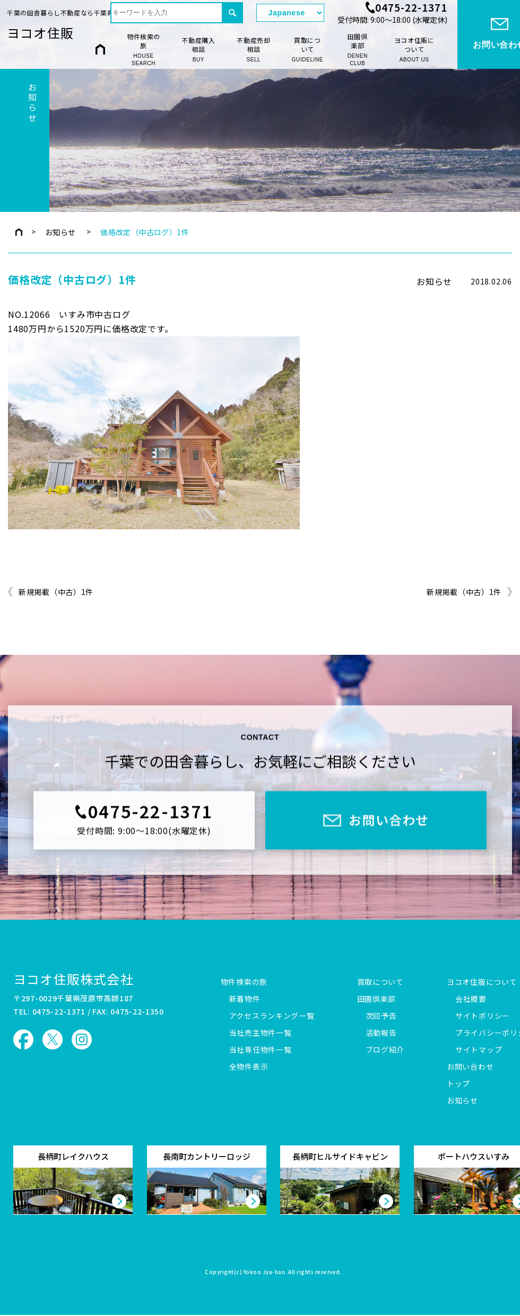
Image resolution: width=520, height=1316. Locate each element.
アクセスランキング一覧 (272, 1016)
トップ (458, 1084)
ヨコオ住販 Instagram (82, 1039)
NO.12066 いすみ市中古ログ (69, 314)
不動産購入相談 (198, 49)
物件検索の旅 (143, 50)
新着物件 (245, 999)
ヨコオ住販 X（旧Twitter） (52, 1039)
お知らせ (60, 232)
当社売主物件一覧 (260, 1033)
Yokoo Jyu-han (264, 1272)
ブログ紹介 (385, 1050)
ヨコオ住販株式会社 (73, 979)
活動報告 (381, 1033)
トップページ (18, 232)
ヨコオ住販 (40, 32)
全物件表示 (248, 1067)
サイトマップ (478, 1050)
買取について (307, 49)
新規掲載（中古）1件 (56, 592)
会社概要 (471, 999)
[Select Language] (290, 13)
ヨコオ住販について (414, 49)
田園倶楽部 (357, 50)
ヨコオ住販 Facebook (23, 1039)
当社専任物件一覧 (260, 1050)
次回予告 (381, 1016)
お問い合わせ (470, 1067)
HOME (100, 49)
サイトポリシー (482, 1016)
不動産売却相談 (254, 49)
